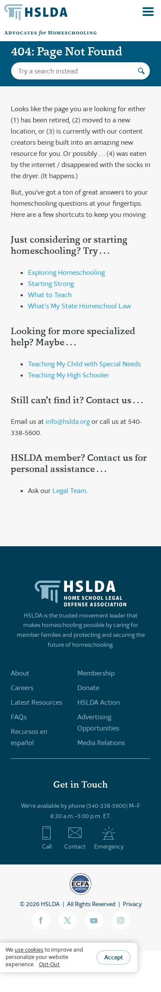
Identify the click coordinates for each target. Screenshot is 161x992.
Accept (113, 957)
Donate (88, 687)
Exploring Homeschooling (66, 272)
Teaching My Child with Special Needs (84, 363)
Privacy (132, 904)
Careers (22, 687)
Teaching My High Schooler (68, 375)
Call (46, 837)
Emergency (109, 837)
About (20, 673)
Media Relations (101, 742)
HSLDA (50, 904)
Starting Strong (51, 283)
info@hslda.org (68, 421)
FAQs (19, 716)
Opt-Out (49, 964)
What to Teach (50, 294)
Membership (96, 673)
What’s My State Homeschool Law (79, 305)
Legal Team (69, 490)
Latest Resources (36, 702)
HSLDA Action (98, 702)
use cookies (29, 949)
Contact (74, 837)
